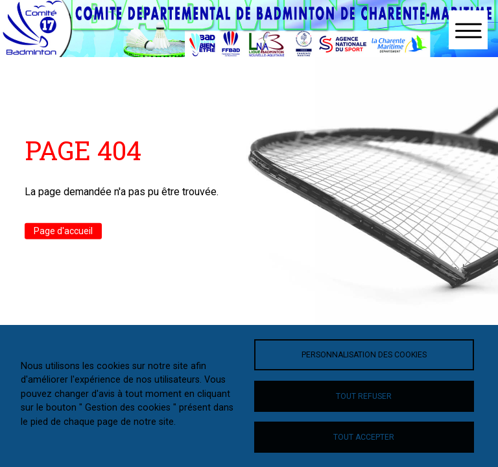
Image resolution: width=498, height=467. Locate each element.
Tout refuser (364, 396)
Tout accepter (363, 437)
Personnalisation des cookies (364, 354)
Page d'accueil (63, 231)
